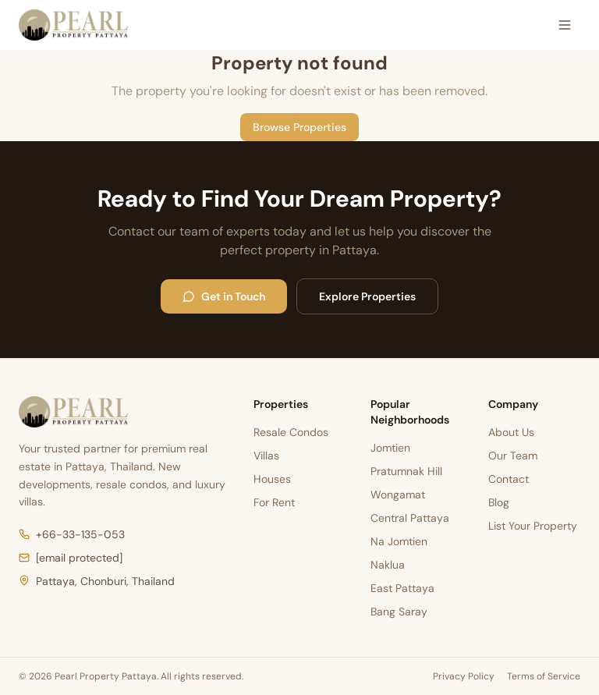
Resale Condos (290, 432)
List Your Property (532, 526)
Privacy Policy (463, 676)
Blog (498, 502)
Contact (508, 479)
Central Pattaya (409, 518)
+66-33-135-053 (72, 534)
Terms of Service (543, 676)
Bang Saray (398, 612)
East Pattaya (402, 588)
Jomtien (390, 448)
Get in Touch (224, 296)
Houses (272, 479)
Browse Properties (299, 127)
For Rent (274, 502)
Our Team (512, 456)
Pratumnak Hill (406, 471)
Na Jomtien (398, 541)
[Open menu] (564, 25)
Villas (266, 456)
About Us (511, 432)
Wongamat (397, 495)
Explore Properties (367, 296)
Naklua (387, 565)
